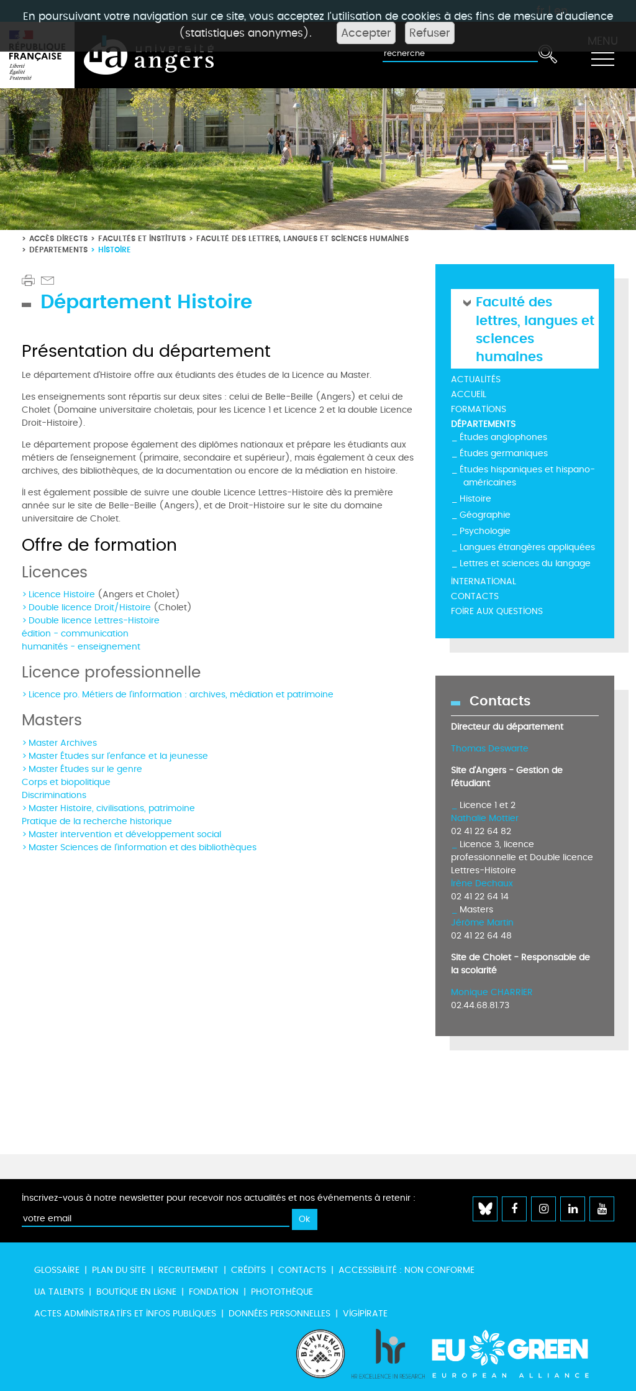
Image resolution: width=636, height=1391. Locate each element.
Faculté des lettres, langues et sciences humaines (302, 238)
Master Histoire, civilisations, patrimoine (112, 808)
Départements (58, 249)
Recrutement (188, 1270)
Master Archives (63, 743)
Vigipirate (365, 1313)
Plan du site (119, 1270)
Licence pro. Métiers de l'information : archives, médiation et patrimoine (181, 694)
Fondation (213, 1291)
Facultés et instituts (142, 238)
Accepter (366, 33)
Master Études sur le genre (85, 769)
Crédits (248, 1270)
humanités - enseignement (81, 646)
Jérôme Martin (482, 922)
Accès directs (58, 238)
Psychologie (485, 531)
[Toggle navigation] (602, 55)
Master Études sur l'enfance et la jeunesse (118, 756)
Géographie (485, 514)
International (483, 581)
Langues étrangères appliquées (527, 547)
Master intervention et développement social (125, 834)
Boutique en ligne (136, 1291)
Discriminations (54, 795)
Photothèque (282, 1291)
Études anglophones (503, 437)
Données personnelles (279, 1313)
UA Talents (59, 1291)
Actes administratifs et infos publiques (125, 1313)
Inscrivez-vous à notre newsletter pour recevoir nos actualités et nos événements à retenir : (219, 1198)
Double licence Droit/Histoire (90, 607)
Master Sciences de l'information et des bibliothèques (143, 847)
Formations (478, 409)
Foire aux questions (497, 611)
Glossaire (57, 1270)
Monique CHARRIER (492, 992)
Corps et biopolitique (66, 782)
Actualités (476, 379)
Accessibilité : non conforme (406, 1270)
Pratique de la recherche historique (97, 821)
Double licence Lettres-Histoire (94, 620)
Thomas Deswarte (490, 748)
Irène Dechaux (482, 883)
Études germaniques (504, 453)
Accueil (468, 394)
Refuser (429, 33)
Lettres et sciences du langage (525, 563)
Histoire (475, 498)
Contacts (475, 596)
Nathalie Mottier (485, 818)
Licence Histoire (62, 594)
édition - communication (75, 633)
